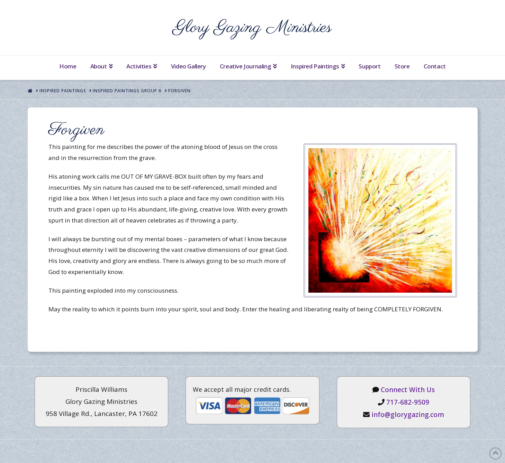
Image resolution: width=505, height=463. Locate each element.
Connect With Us (408, 389)
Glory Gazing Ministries (252, 27)
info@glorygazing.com (407, 414)
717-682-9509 (407, 402)
